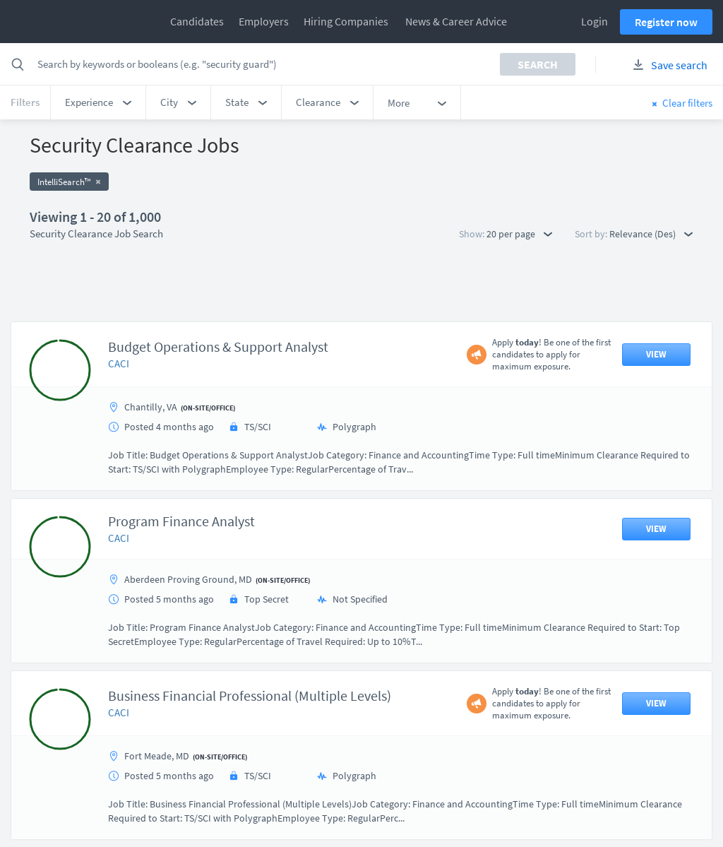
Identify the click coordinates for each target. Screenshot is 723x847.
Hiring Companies (346, 21)
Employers (264, 21)
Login (594, 21)
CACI (118, 293)
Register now (666, 22)
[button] (98, 102)
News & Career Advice (456, 21)
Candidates (197, 21)
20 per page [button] (519, 234)
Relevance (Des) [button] (651, 234)
